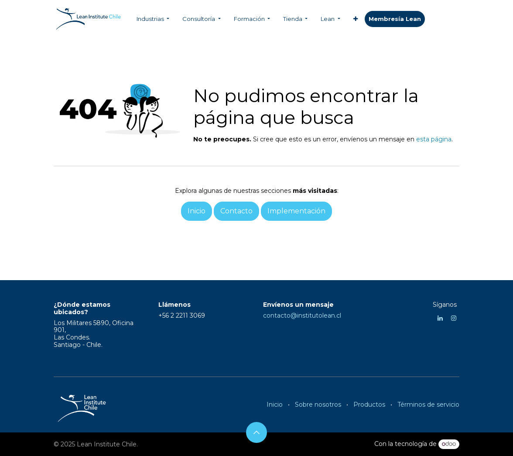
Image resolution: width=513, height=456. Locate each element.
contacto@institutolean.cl (302, 315)
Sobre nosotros (318, 404)
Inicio (275, 404)
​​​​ (395, 19)
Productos (369, 404)
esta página (433, 139)
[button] (256, 432)
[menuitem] (153, 19)
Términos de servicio (428, 404)
